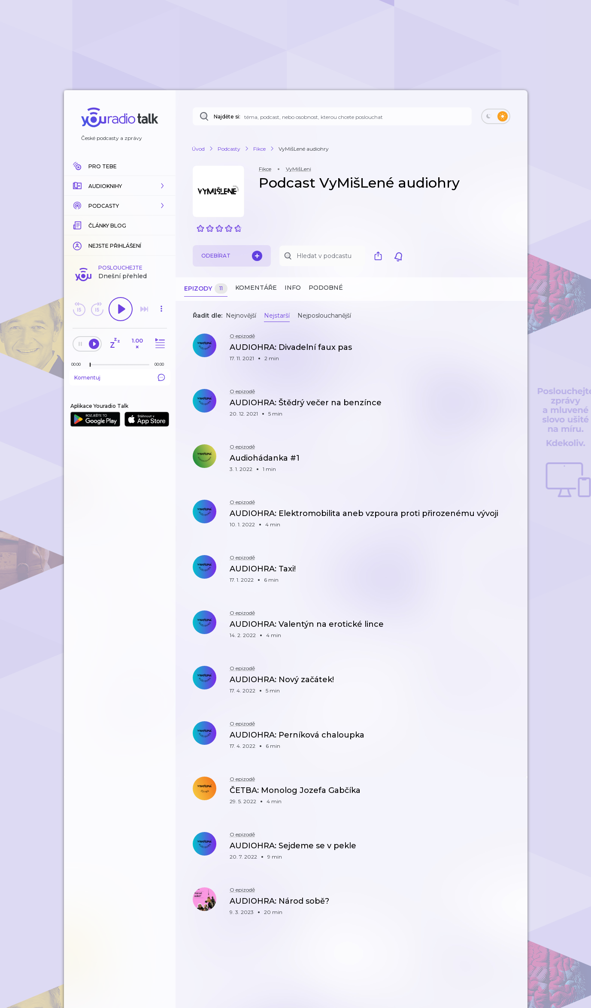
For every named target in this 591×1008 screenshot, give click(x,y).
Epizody (205, 289)
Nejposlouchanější (324, 315)
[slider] (90, 365)
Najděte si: (227, 116)
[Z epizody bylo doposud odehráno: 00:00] (78, 364)
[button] (120, 186)
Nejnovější (241, 315)
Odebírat (231, 256)
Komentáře (256, 287)
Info (293, 287)
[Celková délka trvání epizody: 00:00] (161, 364)
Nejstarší (277, 315)
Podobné (326, 287)
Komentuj (119, 377)
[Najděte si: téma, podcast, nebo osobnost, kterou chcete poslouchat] (332, 116)
